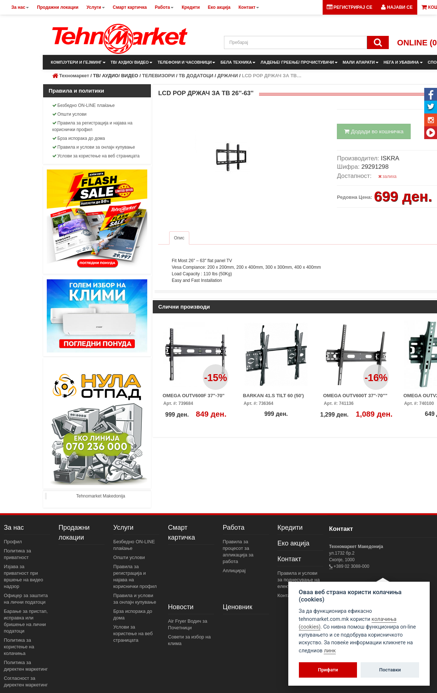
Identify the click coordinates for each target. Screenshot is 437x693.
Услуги (123, 527)
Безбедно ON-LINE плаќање (83, 105)
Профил (13, 541)
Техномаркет (74, 75)
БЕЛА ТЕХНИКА (237, 62)
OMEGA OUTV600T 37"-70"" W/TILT (355, 398)
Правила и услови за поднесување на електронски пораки (299, 579)
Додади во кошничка (373, 131)
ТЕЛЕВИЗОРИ (158, 75)
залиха (387, 176)
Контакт (289, 559)
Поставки (390, 669)
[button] (397, 7)
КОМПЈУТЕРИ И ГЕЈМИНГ (78, 62)
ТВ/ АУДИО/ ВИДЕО (132, 62)
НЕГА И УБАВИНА (403, 62)
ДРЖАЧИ (227, 75)
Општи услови (69, 114)
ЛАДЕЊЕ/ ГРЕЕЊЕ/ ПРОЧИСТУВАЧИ (299, 62)
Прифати (328, 669)
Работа (233, 527)
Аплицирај (234, 570)
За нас (14, 527)
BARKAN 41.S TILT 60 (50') (273, 395)
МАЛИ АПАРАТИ (361, 62)
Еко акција (293, 543)
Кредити (290, 527)
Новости (181, 607)
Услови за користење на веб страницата (96, 156)
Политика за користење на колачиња (19, 646)
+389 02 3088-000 (350, 566)
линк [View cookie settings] (330, 651)
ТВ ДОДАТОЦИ (196, 75)
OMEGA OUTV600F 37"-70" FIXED (194, 398)
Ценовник (237, 607)
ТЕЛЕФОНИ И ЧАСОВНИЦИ (186, 62)
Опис (179, 238)
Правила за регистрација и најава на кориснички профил (92, 126)
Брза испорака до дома (78, 138)
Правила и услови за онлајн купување (93, 147)
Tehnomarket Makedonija (100, 496)
